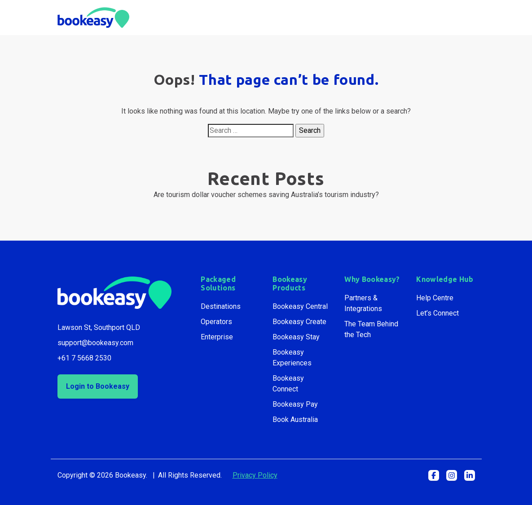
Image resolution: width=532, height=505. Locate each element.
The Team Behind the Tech (371, 329)
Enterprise (217, 337)
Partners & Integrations (363, 303)
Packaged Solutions (218, 283)
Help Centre (434, 298)
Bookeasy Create (299, 321)
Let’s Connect (437, 313)
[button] (433, 475)
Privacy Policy (255, 475)
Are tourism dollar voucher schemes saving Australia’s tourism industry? (266, 194)
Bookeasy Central (300, 306)
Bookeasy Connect (288, 383)
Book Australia (295, 419)
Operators (216, 321)
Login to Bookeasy (97, 386)
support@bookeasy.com (95, 342)
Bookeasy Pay (295, 404)
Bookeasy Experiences (292, 357)
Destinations (221, 306)
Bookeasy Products (290, 283)
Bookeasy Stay (296, 337)
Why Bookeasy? (372, 279)
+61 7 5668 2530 (84, 358)
